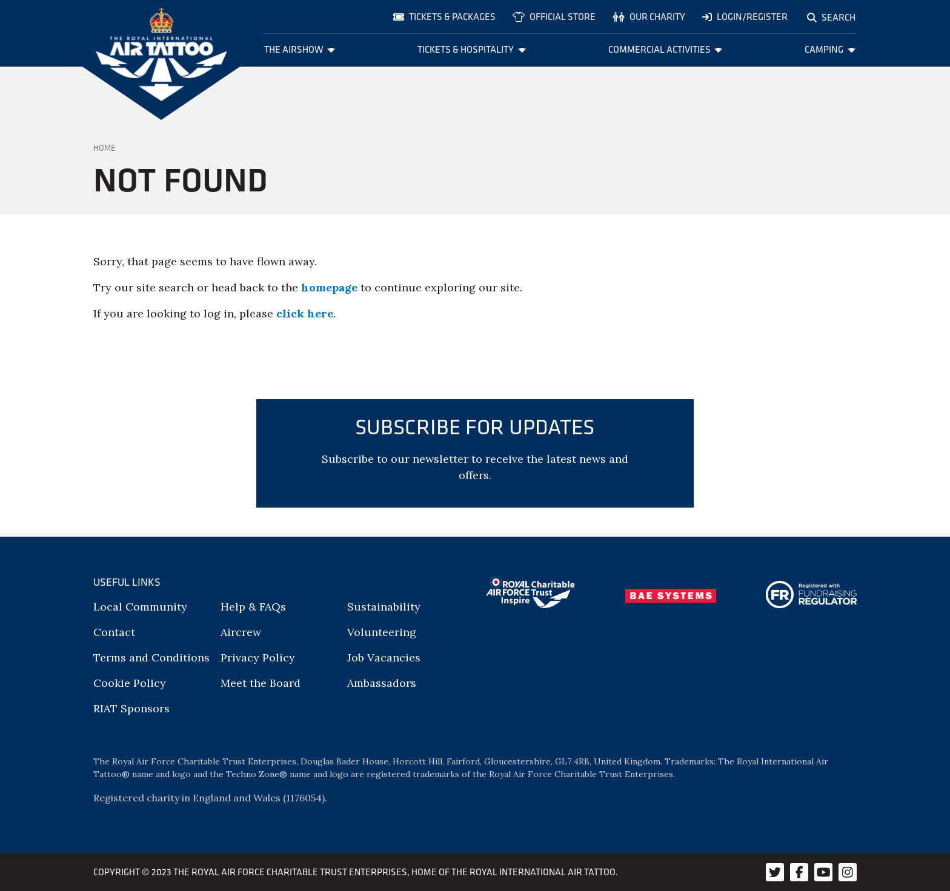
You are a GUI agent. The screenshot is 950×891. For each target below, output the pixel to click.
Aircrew (241, 632)
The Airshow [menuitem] (300, 49)
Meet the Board (261, 683)
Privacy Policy (258, 657)
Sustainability (383, 607)
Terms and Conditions (151, 657)
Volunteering (381, 632)
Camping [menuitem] (830, 49)
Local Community (140, 607)
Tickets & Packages (444, 17)
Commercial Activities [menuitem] (665, 49)
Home (104, 148)
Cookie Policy (129, 683)
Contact (114, 632)
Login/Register (745, 17)
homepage (329, 287)
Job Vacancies (383, 657)
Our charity (649, 17)
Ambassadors (381, 683)
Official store (554, 17)
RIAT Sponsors (131, 708)
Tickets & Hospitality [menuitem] (471, 49)
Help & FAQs (253, 607)
